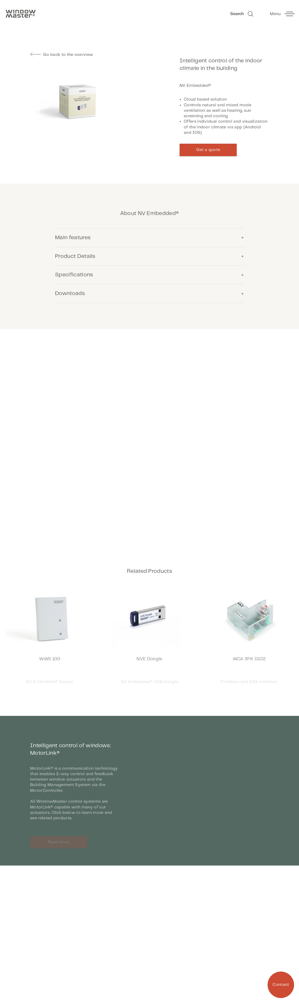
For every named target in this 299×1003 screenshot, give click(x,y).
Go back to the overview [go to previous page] (61, 54)
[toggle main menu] (282, 14)
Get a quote (208, 150)
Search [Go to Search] (242, 14)
